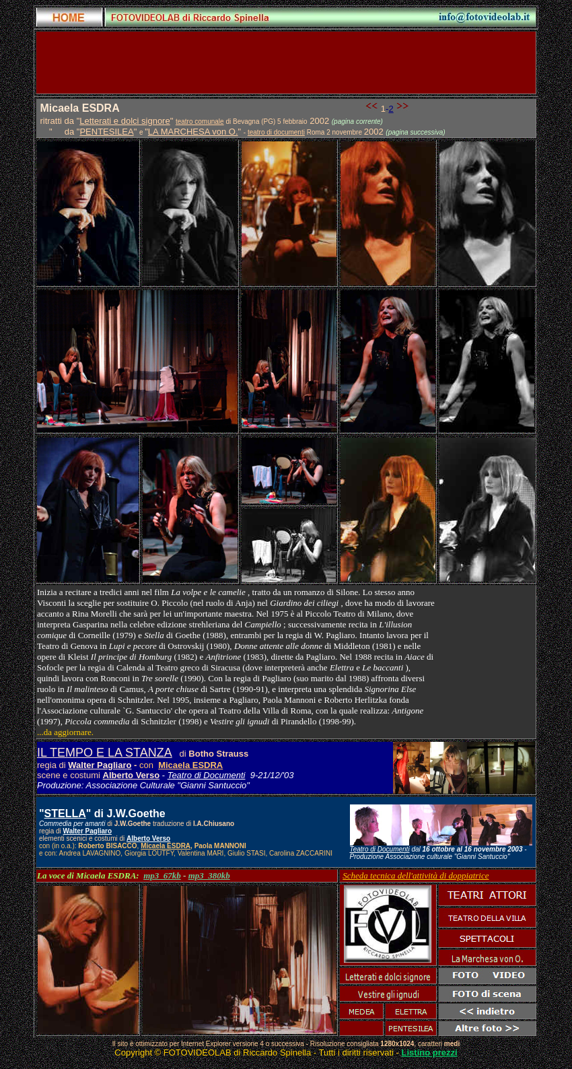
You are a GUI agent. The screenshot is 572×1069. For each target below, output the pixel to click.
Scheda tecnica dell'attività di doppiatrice (416, 875)
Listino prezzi (430, 1052)
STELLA (65, 813)
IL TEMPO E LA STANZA (104, 752)
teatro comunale (200, 121)
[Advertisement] (286, 62)
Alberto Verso (131, 775)
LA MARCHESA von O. (193, 132)
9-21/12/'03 (270, 775)
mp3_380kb (209, 875)
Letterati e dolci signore (124, 121)
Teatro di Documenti (207, 775)
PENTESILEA (106, 132)
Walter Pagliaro (99, 765)
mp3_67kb (162, 875)
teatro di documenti (276, 132)
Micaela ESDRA (190, 765)
